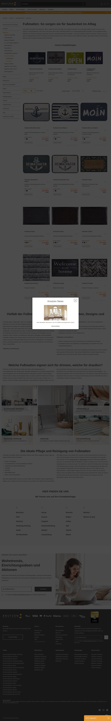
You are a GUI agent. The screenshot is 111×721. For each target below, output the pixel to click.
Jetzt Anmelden (55, 40)
